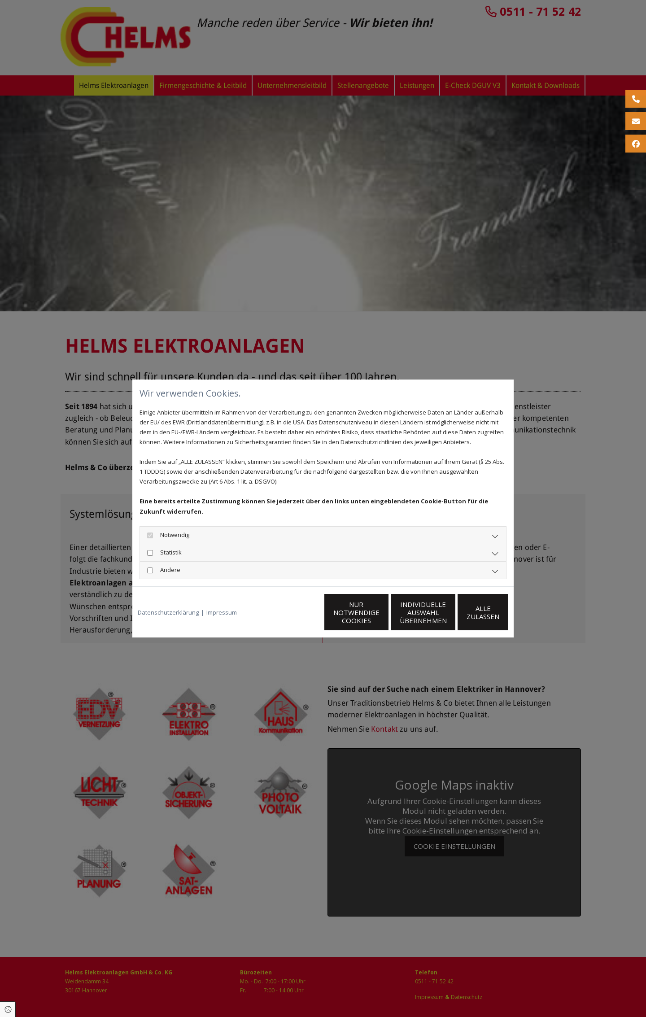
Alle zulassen (467, 612)
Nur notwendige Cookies (296, 612)
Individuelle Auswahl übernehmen (381, 612)
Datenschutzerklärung (168, 612)
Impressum (221, 612)
